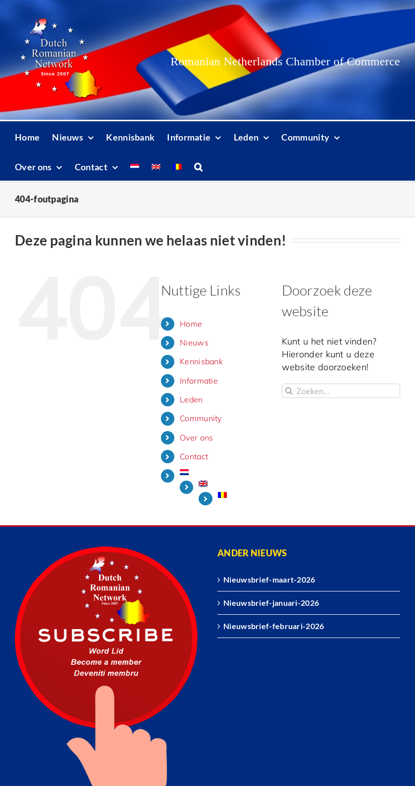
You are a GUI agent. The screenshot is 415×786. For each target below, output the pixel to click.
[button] (198, 166)
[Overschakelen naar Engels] (156, 166)
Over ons (196, 437)
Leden (191, 399)
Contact (194, 456)
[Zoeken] (289, 391)
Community (201, 418)
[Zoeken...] (341, 391)
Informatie (199, 381)
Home (191, 324)
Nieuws (194, 342)
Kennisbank (201, 361)
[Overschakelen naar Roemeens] (177, 166)
